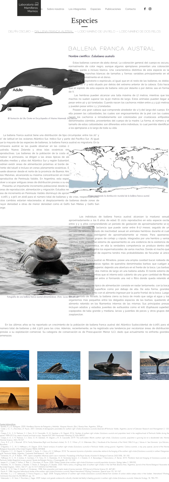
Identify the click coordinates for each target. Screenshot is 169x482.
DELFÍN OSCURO (19, 31)
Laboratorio (26, 4)
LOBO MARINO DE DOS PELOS (140, 31)
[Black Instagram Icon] (150, 9)
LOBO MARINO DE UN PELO (96, 31)
